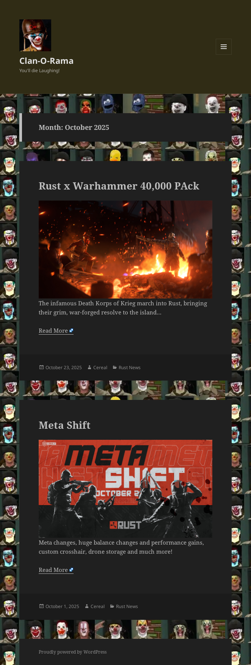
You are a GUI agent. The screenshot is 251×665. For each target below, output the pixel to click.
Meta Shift (65, 425)
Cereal (100, 367)
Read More (53, 330)
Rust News (130, 367)
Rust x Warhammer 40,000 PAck (119, 186)
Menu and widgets (224, 54)
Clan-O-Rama (46, 60)
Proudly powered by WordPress (73, 652)
